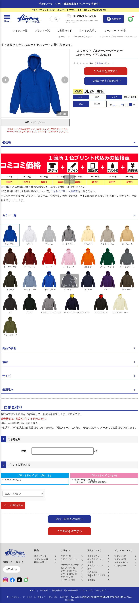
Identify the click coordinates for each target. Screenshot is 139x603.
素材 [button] (5, 362)
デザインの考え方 (69, 574)
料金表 (90, 562)
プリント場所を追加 (13, 505)
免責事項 (91, 580)
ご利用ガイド (64, 30)
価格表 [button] (6, 142)
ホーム (62, 36)
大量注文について (95, 566)
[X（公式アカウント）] (19, 579)
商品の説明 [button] (9, 348)
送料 (89, 569)
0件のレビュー (104, 63)
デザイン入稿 (67, 577)
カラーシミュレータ (70, 565)
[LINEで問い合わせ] (130, 19)
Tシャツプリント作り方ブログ (96, 590)
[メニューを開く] (7, 19)
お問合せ (113, 19)
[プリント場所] (23, 494)
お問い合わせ (11, 569)
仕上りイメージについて (96, 576)
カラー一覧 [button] (9, 215)
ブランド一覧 (42, 30)
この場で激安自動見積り (106, 80)
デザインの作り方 (69, 571)
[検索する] (56, 19)
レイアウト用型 (68, 580)
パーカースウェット (82, 36)
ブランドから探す (42, 559)
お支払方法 (92, 572)
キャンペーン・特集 (115, 30)
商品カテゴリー (41, 556)
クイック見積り (88, 30)
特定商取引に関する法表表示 (65, 590)
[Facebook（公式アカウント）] (12, 579)
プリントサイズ (121, 562)
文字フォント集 (68, 568)
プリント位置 (120, 559)
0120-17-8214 (84, 16)
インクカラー (120, 566)
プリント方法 (120, 556)
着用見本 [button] (7, 389)
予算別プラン (93, 556)
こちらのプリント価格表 (64, 191)
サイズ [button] (6, 375)
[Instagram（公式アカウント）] (5, 579)
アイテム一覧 (20, 30)
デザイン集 (66, 556)
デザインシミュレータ (70, 560)
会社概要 (44, 590)
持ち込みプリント (95, 559)
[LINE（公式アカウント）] (25, 579)
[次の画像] (64, 79)
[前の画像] (5, 79)
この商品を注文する (105, 71)
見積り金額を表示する (69, 519)
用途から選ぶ (40, 562)
